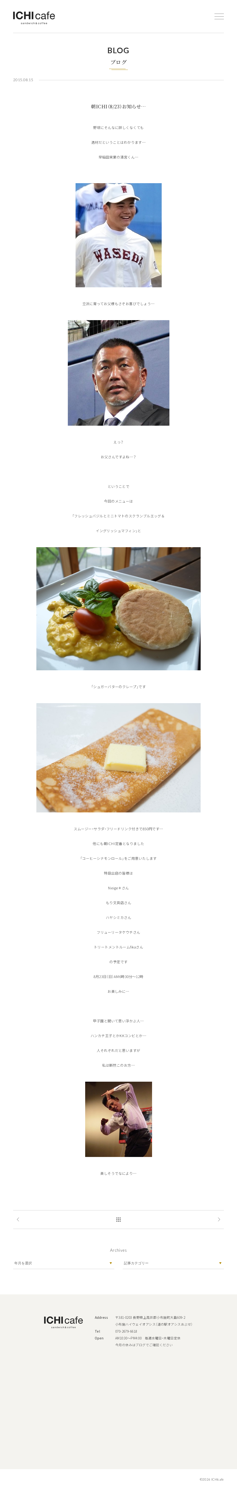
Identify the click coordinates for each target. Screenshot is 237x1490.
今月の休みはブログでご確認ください (144, 1344)
